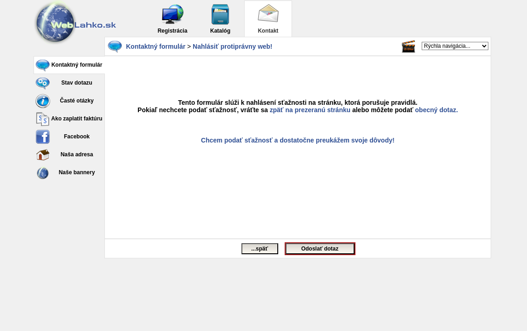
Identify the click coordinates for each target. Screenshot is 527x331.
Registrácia (173, 18)
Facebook (62, 137)
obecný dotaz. (436, 110)
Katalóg (220, 18)
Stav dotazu (63, 83)
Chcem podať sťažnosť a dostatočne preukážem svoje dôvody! (298, 140)
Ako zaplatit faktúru (69, 119)
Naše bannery (65, 173)
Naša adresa (64, 155)
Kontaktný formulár (68, 65)
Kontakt (268, 18)
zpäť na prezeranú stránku (310, 110)
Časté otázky (64, 101)
